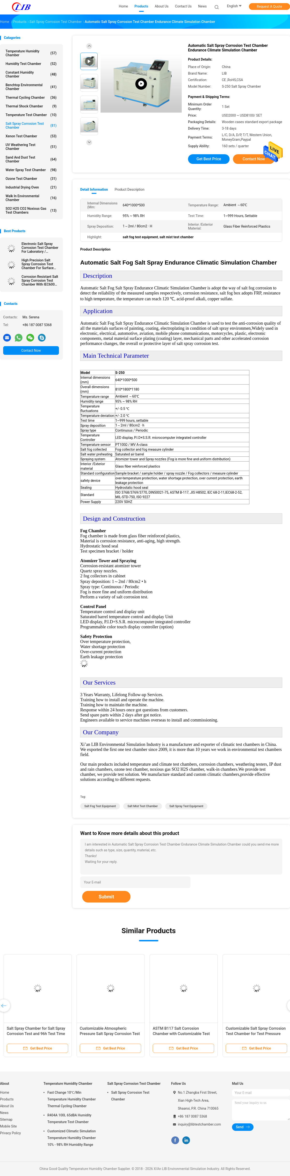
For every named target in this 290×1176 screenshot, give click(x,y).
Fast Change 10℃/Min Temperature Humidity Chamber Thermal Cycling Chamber (71, 1099)
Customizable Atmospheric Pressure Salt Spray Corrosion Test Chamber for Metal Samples (110, 1033)
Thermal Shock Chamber (31, 106)
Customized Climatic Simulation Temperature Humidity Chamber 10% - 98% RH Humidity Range (71, 1138)
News (4, 1113)
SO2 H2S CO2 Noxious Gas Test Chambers (31, 210)
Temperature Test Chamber (31, 114)
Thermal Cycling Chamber (31, 97)
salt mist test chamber (142, 806)
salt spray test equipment (186, 806)
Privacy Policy (10, 1133)
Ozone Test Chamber (31, 178)
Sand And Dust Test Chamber (31, 159)
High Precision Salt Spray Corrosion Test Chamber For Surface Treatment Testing (38, 264)
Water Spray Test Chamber (31, 170)
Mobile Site (8, 1126)
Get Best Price (208, 159)
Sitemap (6, 1119)
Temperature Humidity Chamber (31, 53)
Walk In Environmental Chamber (31, 198)
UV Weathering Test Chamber (31, 147)
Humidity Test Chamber (31, 63)
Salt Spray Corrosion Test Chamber (31, 125)
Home (4, 1092)
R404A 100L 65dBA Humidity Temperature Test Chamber (69, 1118)
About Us (7, 1106)
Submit (106, 897)
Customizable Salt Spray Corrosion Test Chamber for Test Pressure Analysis (256, 1033)
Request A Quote (269, 6)
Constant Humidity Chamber (31, 74)
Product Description (129, 189)
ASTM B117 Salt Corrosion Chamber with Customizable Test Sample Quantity (181, 1033)
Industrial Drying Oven (31, 187)
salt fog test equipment (100, 806)
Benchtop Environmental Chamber (31, 87)
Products (7, 1099)
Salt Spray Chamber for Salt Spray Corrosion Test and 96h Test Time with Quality (36, 1033)
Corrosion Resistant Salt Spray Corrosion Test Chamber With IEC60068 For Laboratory (40, 280)
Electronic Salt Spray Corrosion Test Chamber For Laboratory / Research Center (40, 247)
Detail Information (94, 189)
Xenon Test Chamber (31, 136)
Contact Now (31, 350)
